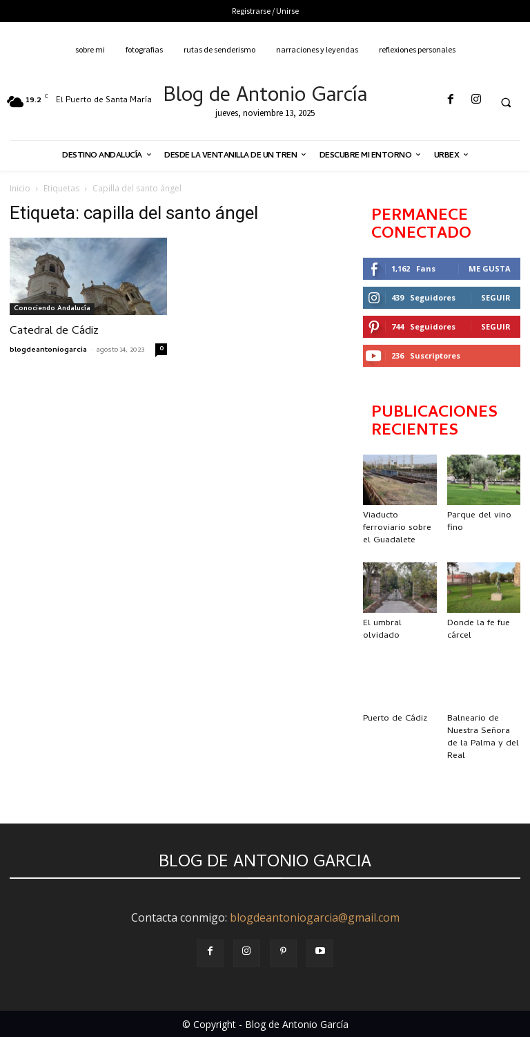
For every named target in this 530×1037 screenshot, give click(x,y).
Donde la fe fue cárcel (478, 629)
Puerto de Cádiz (395, 719)
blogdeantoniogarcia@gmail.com (315, 917)
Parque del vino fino (479, 521)
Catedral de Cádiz (54, 331)
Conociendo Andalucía (52, 308)
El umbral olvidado (382, 629)
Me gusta (490, 268)
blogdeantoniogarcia (48, 350)
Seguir (496, 297)
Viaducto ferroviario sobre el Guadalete (397, 528)
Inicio (20, 188)
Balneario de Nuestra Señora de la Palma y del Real (483, 737)
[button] (506, 102)
